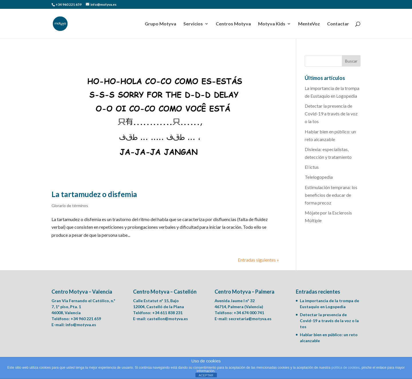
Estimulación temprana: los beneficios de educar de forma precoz (331, 195)
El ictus (312, 167)
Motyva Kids (271, 24)
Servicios (193, 24)
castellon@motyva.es (167, 318)
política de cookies (345, 368)
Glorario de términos (70, 205)
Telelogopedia (319, 177)
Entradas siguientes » (258, 259)
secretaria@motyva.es (250, 318)
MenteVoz (309, 24)
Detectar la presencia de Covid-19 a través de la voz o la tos (331, 113)
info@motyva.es (81, 324)
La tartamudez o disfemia (94, 194)
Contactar (338, 24)
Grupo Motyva (160, 24)
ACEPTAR (206, 375)
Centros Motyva (233, 24)
